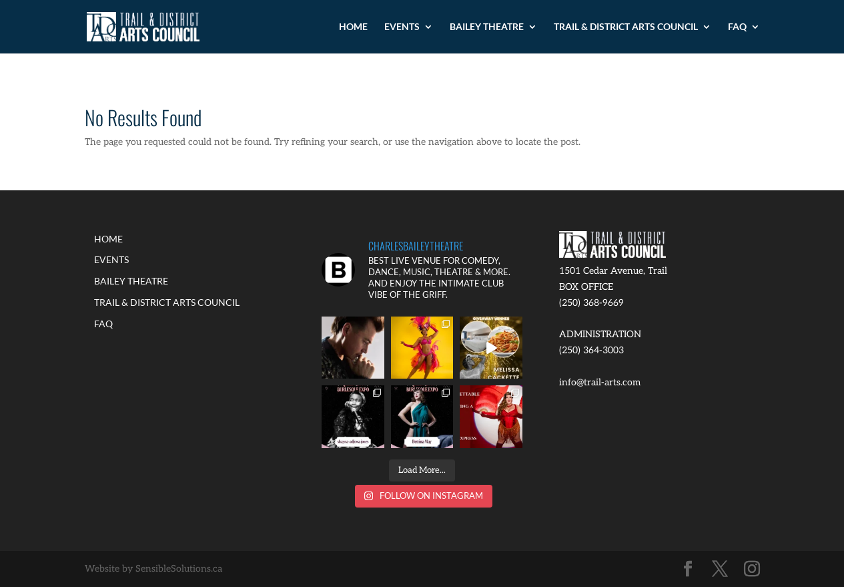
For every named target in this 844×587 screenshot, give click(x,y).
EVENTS (402, 27)
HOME (353, 27)
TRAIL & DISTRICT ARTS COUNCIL (626, 27)
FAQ (737, 27)
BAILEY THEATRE (487, 27)
